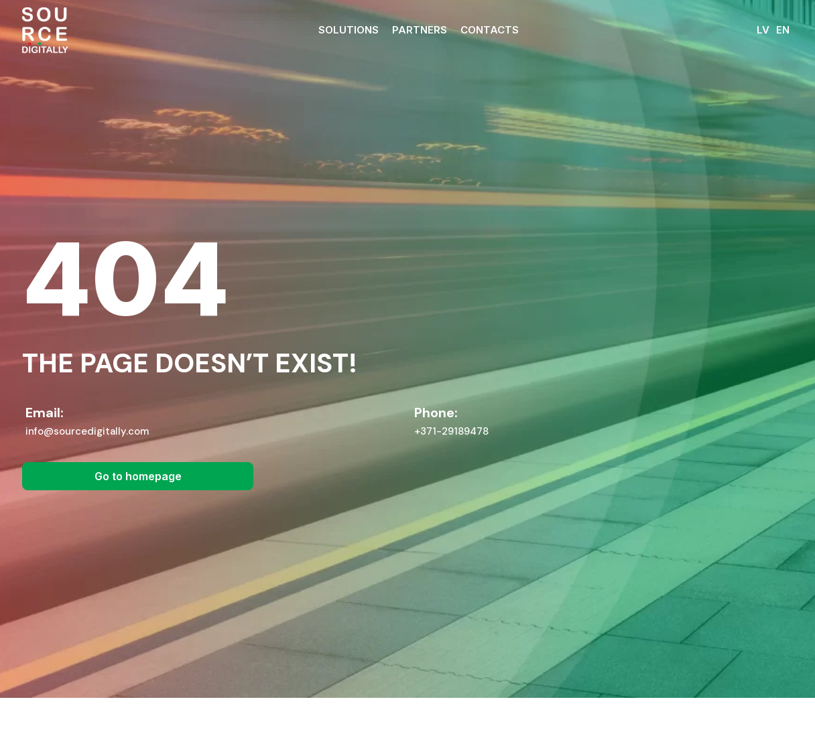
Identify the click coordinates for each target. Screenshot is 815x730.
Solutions (348, 29)
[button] (137, 492)
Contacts (489, 29)
